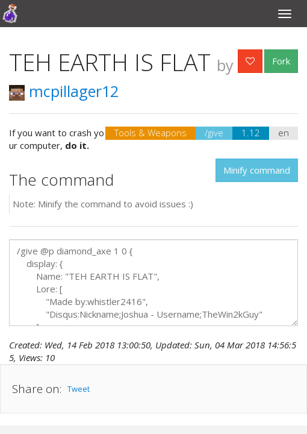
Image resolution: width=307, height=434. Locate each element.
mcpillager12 (64, 91)
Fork (281, 61)
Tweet (78, 388)
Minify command (256, 170)
